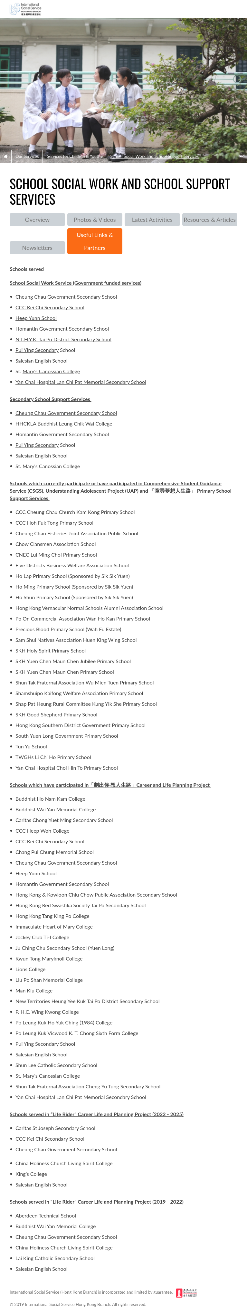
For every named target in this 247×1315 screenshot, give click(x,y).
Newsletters (37, 247)
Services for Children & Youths (74, 156)
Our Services (27, 156)
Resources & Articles (210, 219)
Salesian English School (41, 360)
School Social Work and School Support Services (154, 156)
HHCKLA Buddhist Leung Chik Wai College (63, 423)
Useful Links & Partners (95, 241)
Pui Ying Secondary (37, 350)
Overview (37, 219)
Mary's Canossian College (51, 371)
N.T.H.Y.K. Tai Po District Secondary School (63, 339)
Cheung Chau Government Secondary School (66, 296)
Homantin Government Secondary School (62, 328)
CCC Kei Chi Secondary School (49, 307)
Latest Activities (152, 219)
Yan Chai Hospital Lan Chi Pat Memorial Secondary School (80, 382)
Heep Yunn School (36, 318)
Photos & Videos (95, 219)
